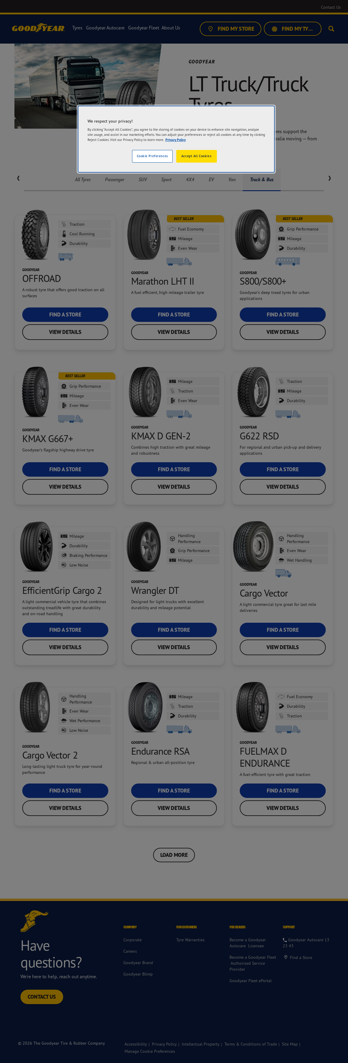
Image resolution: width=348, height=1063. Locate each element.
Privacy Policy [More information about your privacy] (175, 140)
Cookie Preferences (152, 156)
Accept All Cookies (196, 156)
